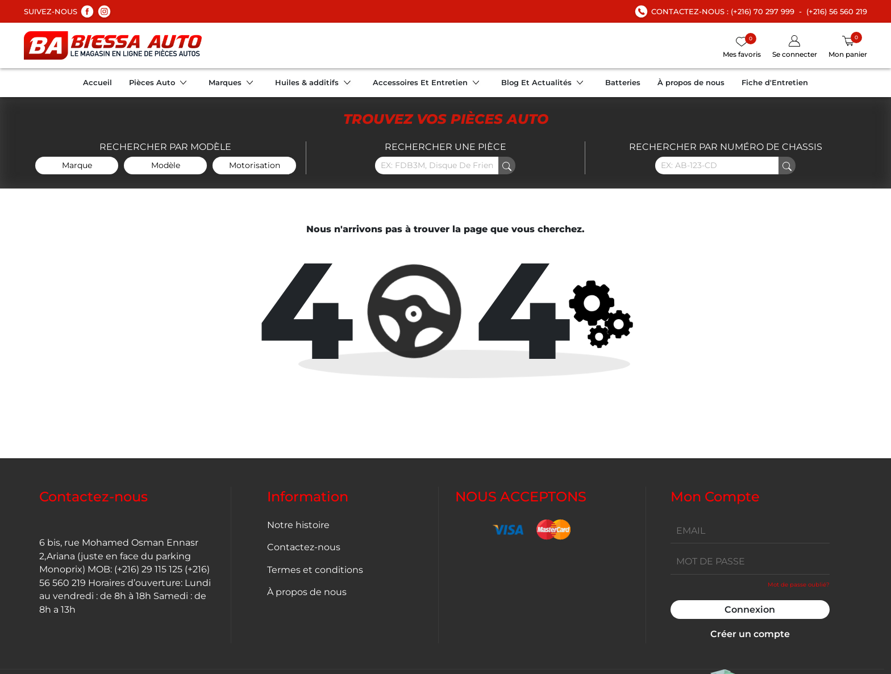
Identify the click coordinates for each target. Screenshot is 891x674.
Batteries (622, 82)
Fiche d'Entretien (775, 82)
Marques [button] (233, 84)
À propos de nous (691, 82)
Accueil (97, 82)
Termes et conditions (315, 569)
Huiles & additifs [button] (315, 84)
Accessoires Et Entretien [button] (428, 84)
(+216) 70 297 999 (762, 11)
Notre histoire (298, 525)
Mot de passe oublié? (799, 584)
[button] (794, 47)
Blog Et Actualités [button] (544, 84)
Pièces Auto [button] (160, 84)
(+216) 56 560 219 (836, 11)
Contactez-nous (303, 547)
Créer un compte (750, 634)
